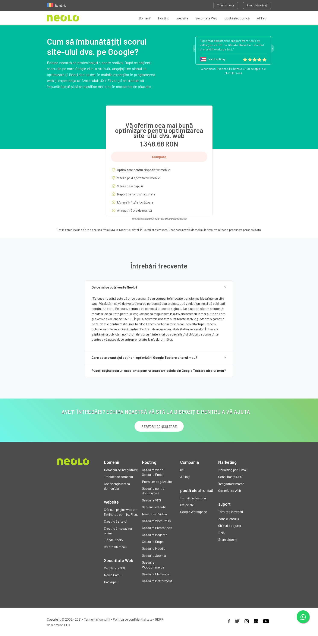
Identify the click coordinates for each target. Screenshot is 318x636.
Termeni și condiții (97, 619)
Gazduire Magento (154, 535)
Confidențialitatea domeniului (117, 486)
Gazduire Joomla (154, 555)
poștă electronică (237, 18)
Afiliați (262, 18)
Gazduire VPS (151, 500)
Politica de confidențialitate (132, 619)
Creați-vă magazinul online (118, 530)
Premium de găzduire (157, 481)
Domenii (145, 18)
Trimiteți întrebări (230, 512)
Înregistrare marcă (231, 484)
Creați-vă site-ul (115, 521)
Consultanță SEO (230, 477)
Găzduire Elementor (156, 574)
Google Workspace (193, 512)
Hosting (163, 18)
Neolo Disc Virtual (154, 514)
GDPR (159, 619)
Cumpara (159, 157)
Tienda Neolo (113, 540)
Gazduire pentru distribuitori (153, 490)
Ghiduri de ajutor (229, 525)
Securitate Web (206, 18)
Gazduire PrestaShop (157, 528)
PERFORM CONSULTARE (159, 426)
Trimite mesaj (225, 5)
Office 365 (187, 505)
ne (182, 470)
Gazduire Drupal (153, 541)
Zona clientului (228, 519)
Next (272, 48)
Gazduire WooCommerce (153, 564)
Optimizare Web (229, 490)
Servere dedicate (154, 507)
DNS (221, 532)
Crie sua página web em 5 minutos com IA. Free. (121, 511)
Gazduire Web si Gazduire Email (153, 472)
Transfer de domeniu (118, 477)
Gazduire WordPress (156, 521)
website (182, 18)
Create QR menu (115, 547)
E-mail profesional (193, 498)
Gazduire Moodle (153, 548)
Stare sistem (227, 539)
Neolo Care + (113, 575)
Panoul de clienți (257, 5)
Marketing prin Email (232, 470)
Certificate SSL (115, 568)
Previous (194, 48)
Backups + (111, 582)
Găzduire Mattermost (157, 581)
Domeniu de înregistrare (121, 470)
